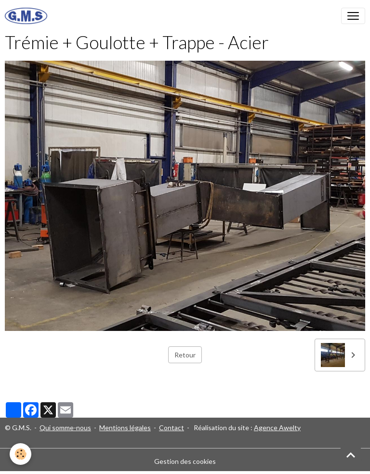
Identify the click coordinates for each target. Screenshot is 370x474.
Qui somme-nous (65, 427)
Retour (185, 355)
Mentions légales (125, 427)
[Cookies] (20, 454)
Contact (171, 427)
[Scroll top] (351, 455)
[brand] (28, 16)
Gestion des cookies (185, 461)
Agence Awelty (277, 427)
